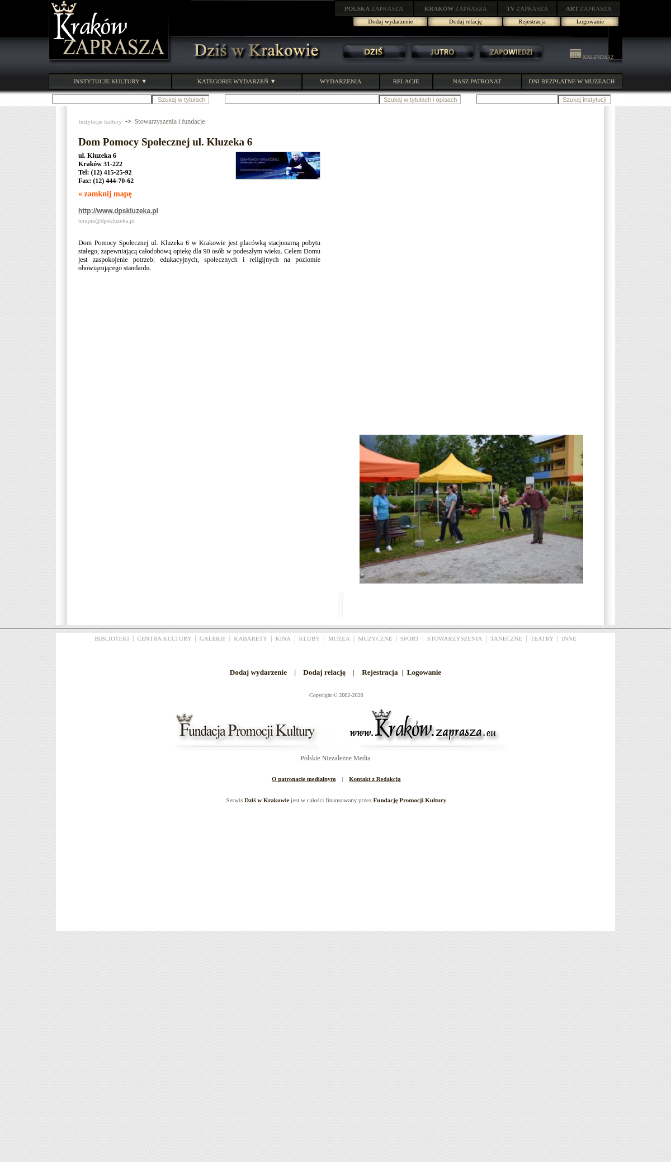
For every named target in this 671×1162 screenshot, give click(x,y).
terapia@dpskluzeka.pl (106, 220)
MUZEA (339, 638)
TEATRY (542, 638)
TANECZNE (506, 638)
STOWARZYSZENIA (455, 638)
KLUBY (309, 638)
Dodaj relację (465, 21)
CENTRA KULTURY (164, 638)
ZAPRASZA (373, 8)
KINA (283, 638)
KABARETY (250, 638)
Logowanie (590, 21)
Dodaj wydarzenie (390, 21)
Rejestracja (532, 21)
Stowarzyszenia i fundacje (170, 121)
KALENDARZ (591, 57)
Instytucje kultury (100, 121)
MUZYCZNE (375, 638)
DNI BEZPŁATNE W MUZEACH (572, 81)
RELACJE (406, 81)
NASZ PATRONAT (477, 81)
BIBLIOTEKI (111, 638)
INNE (569, 638)
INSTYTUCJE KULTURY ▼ (110, 81)
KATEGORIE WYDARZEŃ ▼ (236, 81)
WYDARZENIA (341, 81)
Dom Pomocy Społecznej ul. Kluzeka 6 (165, 142)
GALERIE (213, 638)
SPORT (409, 638)
